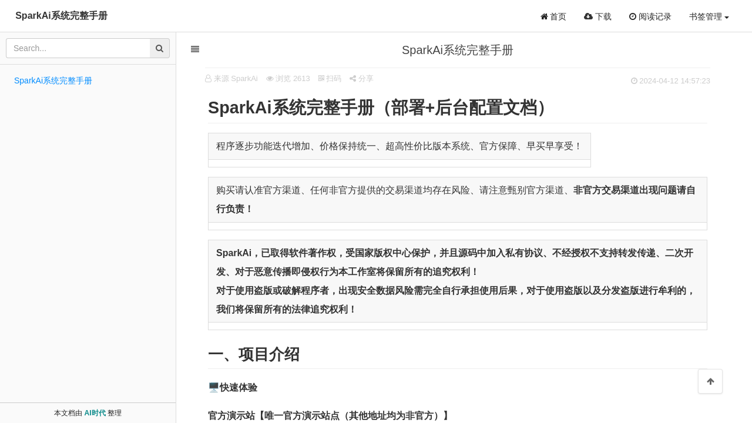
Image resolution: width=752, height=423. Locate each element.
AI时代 (95, 413)
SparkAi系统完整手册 (61, 16)
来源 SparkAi (236, 78)
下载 (598, 16)
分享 (362, 78)
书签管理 (709, 16)
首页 (553, 16)
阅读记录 (650, 16)
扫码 (331, 78)
